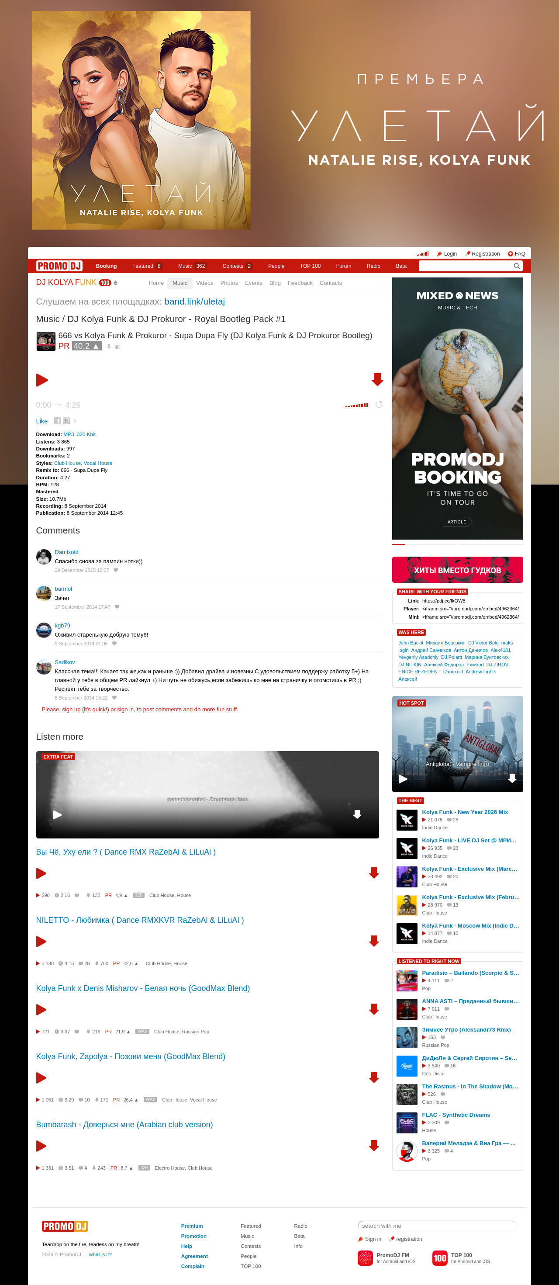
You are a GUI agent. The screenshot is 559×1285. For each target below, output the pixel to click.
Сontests (238, 266)
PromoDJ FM (393, 1255)
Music (192, 266)
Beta (401, 266)
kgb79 (62, 625)
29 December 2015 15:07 (82, 570)
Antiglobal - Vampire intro (457, 764)
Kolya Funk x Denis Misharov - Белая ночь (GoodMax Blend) (143, 988)
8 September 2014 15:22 (81, 697)
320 (138, 895)
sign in (125, 709)
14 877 (435, 933)
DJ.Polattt (451, 657)
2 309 (434, 1122)
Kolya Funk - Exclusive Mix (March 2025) (471, 869)
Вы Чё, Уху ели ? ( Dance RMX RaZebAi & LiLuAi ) (126, 852)
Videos (205, 283)
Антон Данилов (471, 650)
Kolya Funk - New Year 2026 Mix (465, 812)
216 (96, 1031)
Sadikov (65, 662)
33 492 (435, 876)
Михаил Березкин (446, 642)
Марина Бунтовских (487, 657)
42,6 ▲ (130, 963)
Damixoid (67, 552)
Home (156, 283)
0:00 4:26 (58, 405)
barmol (63, 589)
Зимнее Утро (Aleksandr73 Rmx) (466, 1029)
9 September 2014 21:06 (81, 643)
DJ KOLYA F (66, 282)
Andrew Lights (481, 671)
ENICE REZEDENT (419, 671)
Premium (192, 1226)
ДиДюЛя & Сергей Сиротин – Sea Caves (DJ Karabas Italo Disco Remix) (471, 1058)
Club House (67, 463)
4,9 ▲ (121, 895)
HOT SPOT (412, 703)
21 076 (435, 819)
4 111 (434, 980)
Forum (344, 266)
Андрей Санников (431, 650)
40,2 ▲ (87, 345)
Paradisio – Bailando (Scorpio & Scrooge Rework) (471, 973)
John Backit (410, 642)
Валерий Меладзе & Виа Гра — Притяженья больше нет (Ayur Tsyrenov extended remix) (471, 1143)
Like (42, 421)
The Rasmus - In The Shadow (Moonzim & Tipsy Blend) (471, 1086)
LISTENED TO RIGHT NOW (429, 961)
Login (450, 253)
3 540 (434, 1065)
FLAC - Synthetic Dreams (456, 1115)
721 (46, 1031)
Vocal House (98, 463)
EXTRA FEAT (58, 756)
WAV (142, 1031)
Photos (229, 283)
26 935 (435, 848)
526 (432, 1094)
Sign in (373, 1239)
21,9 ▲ (123, 1031)
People (276, 266)
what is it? (100, 1254)
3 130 (48, 963)
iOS (412, 1261)
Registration (486, 253)
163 (432, 1037)
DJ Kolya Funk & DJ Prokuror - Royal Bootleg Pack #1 (176, 319)
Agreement (194, 1256)
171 (104, 1099)
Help (186, 1246)
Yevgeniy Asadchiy (418, 657)
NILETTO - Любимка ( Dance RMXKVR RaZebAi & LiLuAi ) (140, 920)
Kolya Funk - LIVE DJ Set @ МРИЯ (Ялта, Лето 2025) (471, 840)
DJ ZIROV (497, 664)
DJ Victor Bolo (483, 642)
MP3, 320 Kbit (79, 434)
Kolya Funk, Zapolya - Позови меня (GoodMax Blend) (131, 1056)
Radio (373, 266)
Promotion (194, 1236)
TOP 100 (310, 266)
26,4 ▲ (130, 1099)
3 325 (434, 1150)
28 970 (435, 904)
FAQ (520, 253)
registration (409, 1239)
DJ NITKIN (409, 664)
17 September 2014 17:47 (82, 607)
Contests (251, 1246)
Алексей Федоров (444, 664)
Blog (275, 283)
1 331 (48, 1168)
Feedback (300, 283)
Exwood (474, 664)
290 (46, 895)
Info (298, 1246)
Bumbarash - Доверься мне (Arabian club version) (124, 1124)
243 (102, 1168)
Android (390, 1261)
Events (253, 283)
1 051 (48, 1099)
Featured (147, 266)
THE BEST (410, 800)
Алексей (407, 679)
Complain (192, 1266)
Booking (106, 266)
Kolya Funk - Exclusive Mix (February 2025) (471, 897)
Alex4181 (500, 650)
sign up (71, 709)
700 (104, 963)
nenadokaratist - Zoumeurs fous (207, 800)
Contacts (331, 283)
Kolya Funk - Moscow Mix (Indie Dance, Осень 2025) (471, 925)
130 (96, 895)
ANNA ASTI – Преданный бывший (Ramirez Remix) (471, 1001)
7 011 (434, 1008)
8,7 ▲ (127, 1168)
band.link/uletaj (194, 301)
